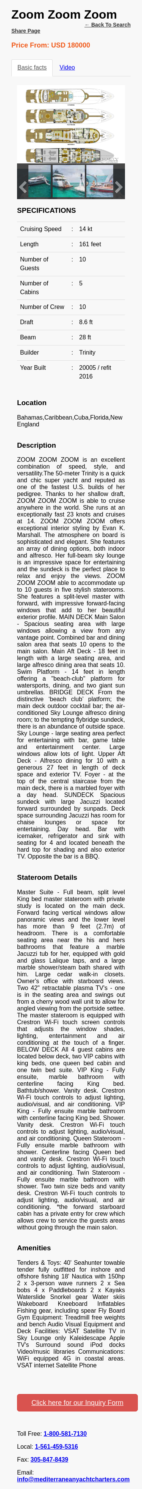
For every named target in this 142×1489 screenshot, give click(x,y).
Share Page (25, 31)
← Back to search (107, 25)
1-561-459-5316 (56, 1446)
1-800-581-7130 (65, 1433)
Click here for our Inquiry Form (77, 1403)
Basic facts (32, 67)
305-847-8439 (50, 1459)
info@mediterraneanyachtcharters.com (73, 1479)
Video (67, 67)
